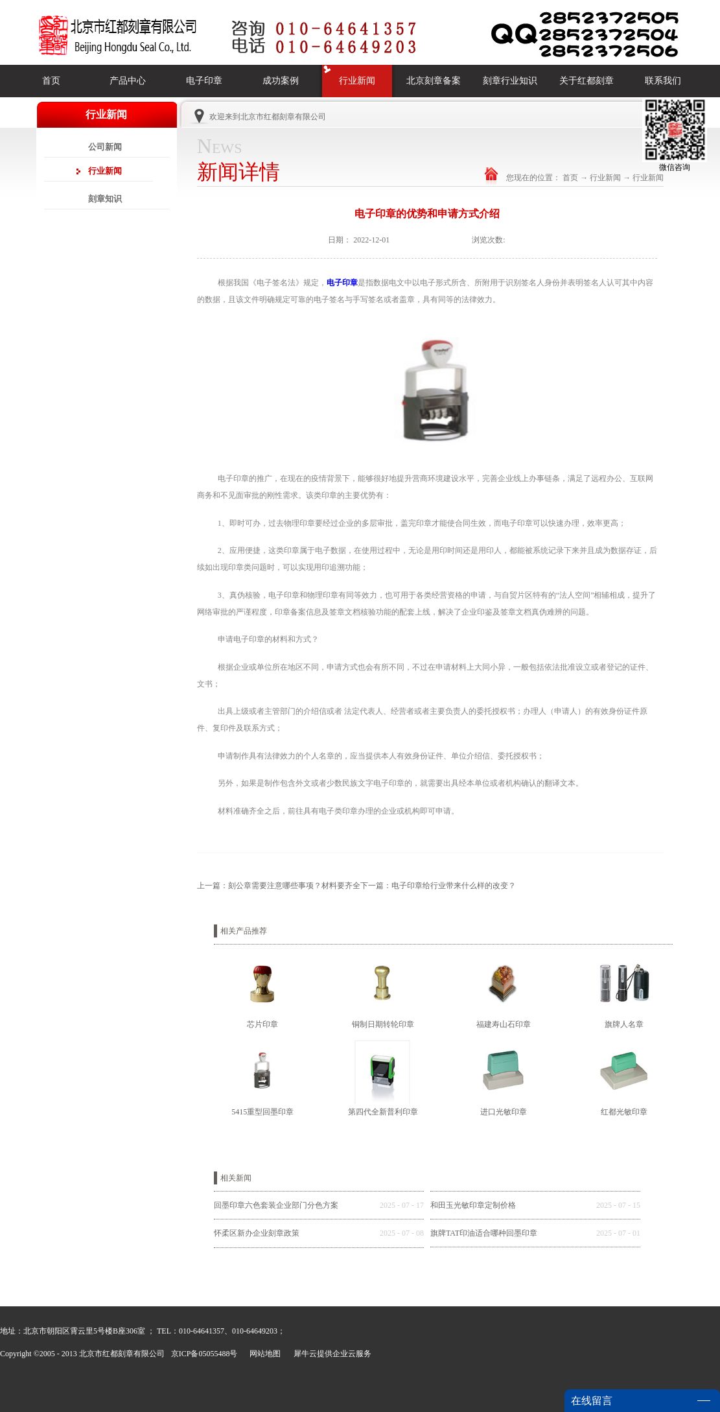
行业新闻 (605, 177)
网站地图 (263, 1353)
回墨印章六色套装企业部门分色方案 (276, 1205)
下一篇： (438, 885)
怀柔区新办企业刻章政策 (256, 1233)
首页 (51, 81)
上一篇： (278, 885)
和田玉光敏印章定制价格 (473, 1205)
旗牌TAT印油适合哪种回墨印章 (483, 1233)
